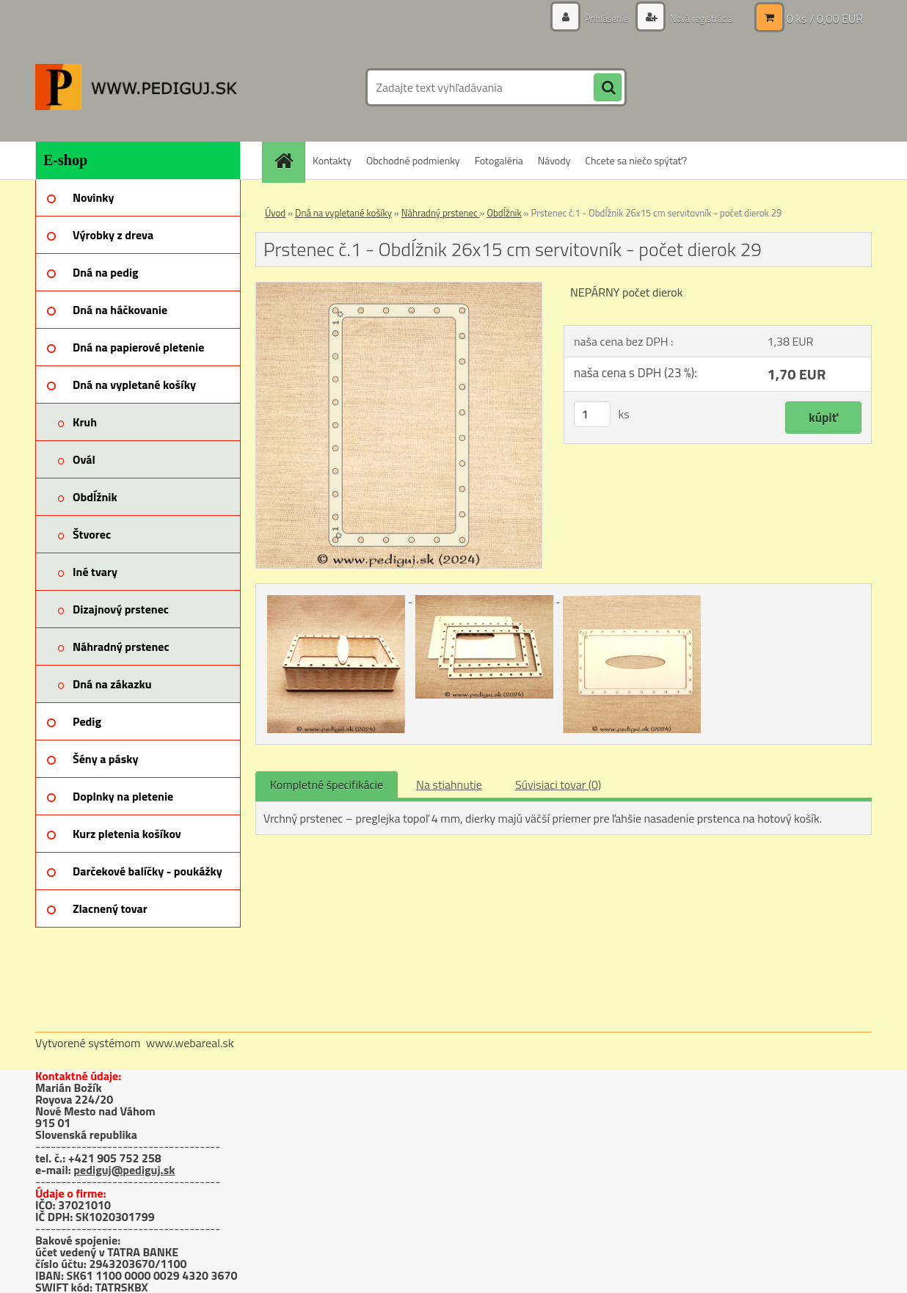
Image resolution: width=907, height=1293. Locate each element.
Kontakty (332, 160)
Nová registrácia (697, 18)
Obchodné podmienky (413, 160)
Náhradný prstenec (440, 212)
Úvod (275, 212)
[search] (607, 88)
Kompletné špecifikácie (326, 784)
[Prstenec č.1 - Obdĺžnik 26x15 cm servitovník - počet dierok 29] (399, 288)
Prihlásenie (598, 18)
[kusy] (592, 414)
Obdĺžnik (504, 212)
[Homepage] (288, 160)
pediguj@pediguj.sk (124, 1170)
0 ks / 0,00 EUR (825, 18)
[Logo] (136, 87)
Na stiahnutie (449, 784)
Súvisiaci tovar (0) (558, 784)
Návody (554, 160)
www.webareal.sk (190, 1043)
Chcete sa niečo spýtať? (636, 160)
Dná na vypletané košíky (343, 212)
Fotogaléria (499, 160)
